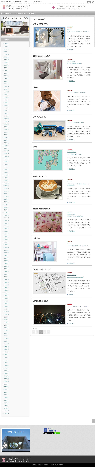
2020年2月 (6, 242)
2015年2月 (6, 402)
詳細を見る (72, 49)
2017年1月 (6, 341)
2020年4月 (6, 236)
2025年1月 (6, 83)
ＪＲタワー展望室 (83, 306)
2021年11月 (6, 185)
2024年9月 (6, 94)
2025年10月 (6, 59)
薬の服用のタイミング (41, 270)
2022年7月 (6, 164)
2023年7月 (6, 132)
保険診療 (74, 275)
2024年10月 (6, 92)
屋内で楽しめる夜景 (40, 301)
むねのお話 (70, 61)
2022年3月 (6, 175)
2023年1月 (6, 148)
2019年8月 (6, 258)
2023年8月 (6, 129)
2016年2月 (6, 370)
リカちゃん (85, 245)
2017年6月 (6, 327)
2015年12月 (6, 376)
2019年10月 (6, 252)
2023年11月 (6, 121)
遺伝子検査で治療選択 (41, 209)
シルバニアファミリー (77, 245)
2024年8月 (6, 97)
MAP (34, 13)
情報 (74, 61)
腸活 (35, 147)
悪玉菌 (72, 154)
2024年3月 (6, 110)
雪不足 (85, 31)
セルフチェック (14, 13)
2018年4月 (6, 301)
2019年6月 (6, 263)
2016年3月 (6, 368)
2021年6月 (6, 199)
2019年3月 (6, 271)
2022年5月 (6, 169)
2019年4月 (6, 268)
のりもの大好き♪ (39, 117)
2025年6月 (6, 70)
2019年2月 (6, 274)
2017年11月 (6, 314)
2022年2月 (6, 177)
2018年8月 (6, 290)
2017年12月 (6, 311)
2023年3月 (6, 142)
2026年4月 (6, 43)
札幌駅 (77, 306)
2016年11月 (6, 346)
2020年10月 (6, 220)
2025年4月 (6, 75)
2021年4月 (6, 204)
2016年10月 (6, 349)
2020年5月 (6, 234)
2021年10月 (6, 188)
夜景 (74, 306)
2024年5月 (6, 105)
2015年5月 (6, 394)
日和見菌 (77, 154)
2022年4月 (6, 172)
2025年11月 (6, 57)
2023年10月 (6, 124)
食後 (82, 277)
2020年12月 (6, 215)
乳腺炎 (35, 87)
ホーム (3, 13)
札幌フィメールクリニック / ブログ (46, 464)
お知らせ (69, 275)
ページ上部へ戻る (93, 421)
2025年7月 (6, 67)
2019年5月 (6, 266)
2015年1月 (6, 405)
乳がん (76, 216)
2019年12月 (6, 247)
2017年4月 (6, 333)
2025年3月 (6, 78)
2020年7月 (6, 228)
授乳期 (83, 92)
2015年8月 (6, 386)
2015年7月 (6, 389)
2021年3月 (6, 207)
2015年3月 (6, 400)
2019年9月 (6, 255)
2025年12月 (6, 54)
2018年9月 (6, 287)
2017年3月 (6, 335)
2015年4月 (6, 397)
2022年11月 (6, 153)
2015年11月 (6, 378)
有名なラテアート (40, 176)
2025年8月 (6, 65)
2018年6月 (6, 295)
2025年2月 (6, 81)
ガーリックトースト (72, 183)
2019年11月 (6, 250)
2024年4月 (6, 108)
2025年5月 (6, 73)
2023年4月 (6, 140)
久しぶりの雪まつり (40, 24)
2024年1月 (6, 116)
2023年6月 (6, 134)
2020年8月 (6, 225)
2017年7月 (6, 325)
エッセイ (69, 29)
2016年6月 (6, 360)
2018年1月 (6, 309)
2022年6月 (6, 167)
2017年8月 (6, 322)
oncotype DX (70, 216)
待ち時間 (79, 63)
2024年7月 (6, 100)
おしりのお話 (70, 152)
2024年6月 (6, 102)
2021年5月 (6, 201)
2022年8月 (6, 161)
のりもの (78, 122)
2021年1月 (6, 212)
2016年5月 (6, 362)
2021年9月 (6, 191)
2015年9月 (6, 384)
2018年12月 (6, 279)
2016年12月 (6, 344)
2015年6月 (6, 392)
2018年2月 (6, 306)
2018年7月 (6, 293)
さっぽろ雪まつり (71, 31)
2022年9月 (6, 158)
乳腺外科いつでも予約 (41, 56)
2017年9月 (6, 319)
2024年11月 (6, 89)
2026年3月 (6, 46)
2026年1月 (6, 51)
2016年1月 (6, 373)
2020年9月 (6, 223)
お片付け (36, 238)
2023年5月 (6, 137)
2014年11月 (6, 410)
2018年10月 (6, 285)
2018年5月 (6, 298)
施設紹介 (7, 13)
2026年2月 (6, 49)
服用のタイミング (71, 277)
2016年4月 (6, 365)
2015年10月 (6, 381)
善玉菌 (69, 154)
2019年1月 (6, 276)
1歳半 (74, 122)
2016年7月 (6, 357)
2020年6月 (6, 231)
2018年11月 (6, 282)
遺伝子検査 (80, 216)
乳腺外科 (69, 63)
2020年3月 (6, 239)
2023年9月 (6, 126)
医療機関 (74, 63)
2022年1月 (6, 180)
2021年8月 (6, 193)
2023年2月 (6, 145)
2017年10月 (6, 317)
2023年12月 (6, 118)
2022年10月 (6, 156)
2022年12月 (6, 150)
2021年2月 (6, 209)
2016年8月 (6, 354)
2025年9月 (6, 62)
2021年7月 (6, 196)
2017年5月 (6, 330)
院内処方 (78, 277)
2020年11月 (6, 217)
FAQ (31, 13)
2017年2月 (6, 338)
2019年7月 (6, 260)
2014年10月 (6, 413)
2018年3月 (6, 303)
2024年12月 (6, 86)
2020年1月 (6, 244)
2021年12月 (6, 183)
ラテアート (71, 184)
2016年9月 (6, 352)
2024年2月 (6, 113)
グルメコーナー (79, 31)
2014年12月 (6, 408)
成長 (82, 122)
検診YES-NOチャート (24, 13)
